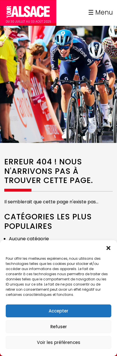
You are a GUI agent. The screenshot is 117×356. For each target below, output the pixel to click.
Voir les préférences (58, 342)
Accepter (58, 311)
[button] (108, 247)
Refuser (58, 327)
